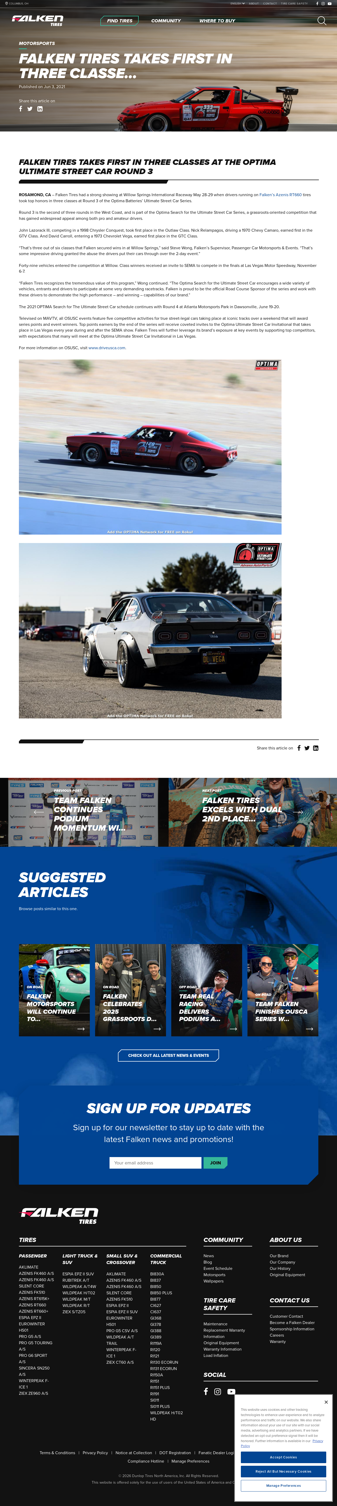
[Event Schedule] (218, 1268)
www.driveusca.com (107, 348)
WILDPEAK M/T (77, 1299)
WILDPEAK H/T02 (79, 1293)
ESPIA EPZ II (30, 1317)
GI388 (155, 1330)
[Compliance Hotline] (146, 1461)
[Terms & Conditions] (57, 1453)
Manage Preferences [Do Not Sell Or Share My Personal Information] (190, 1461)
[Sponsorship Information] (292, 1329)
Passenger (33, 1256)
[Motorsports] (214, 1274)
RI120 (155, 1349)
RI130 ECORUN (164, 1362)
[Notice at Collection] (134, 1453)
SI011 (154, 1400)
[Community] (165, 21)
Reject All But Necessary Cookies (284, 1490)
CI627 (155, 1305)
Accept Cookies (283, 1475)
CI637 (155, 1312)
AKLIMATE (28, 1267)
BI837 (155, 1280)
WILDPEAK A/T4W (79, 1286)
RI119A (156, 1343)
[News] (209, 1256)
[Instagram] (323, 4)
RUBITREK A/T (76, 1280)
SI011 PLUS (160, 1406)
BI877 (155, 1299)
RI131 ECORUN (163, 1368)
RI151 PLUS (160, 1387)
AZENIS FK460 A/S (36, 1273)
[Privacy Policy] (95, 1453)
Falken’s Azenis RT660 (281, 194)
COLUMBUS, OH (18, 3)
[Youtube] (330, 4)
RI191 (154, 1394)
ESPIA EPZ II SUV (78, 1274)
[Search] (322, 20)
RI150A (156, 1375)
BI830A (157, 1274)
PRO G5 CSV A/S (122, 1330)
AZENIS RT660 (32, 1305)
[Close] (326, 1420)
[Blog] (208, 1262)
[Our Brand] (279, 1256)
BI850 (155, 1286)
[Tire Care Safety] (294, 3)
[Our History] (280, 1268)
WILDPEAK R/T (76, 1305)
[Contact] (270, 3)
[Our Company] (282, 1262)
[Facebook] (317, 4)
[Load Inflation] (216, 1355)
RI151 (154, 1381)
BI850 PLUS (161, 1293)
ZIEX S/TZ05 (74, 1312)
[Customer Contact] (286, 1316)
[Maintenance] (215, 1324)
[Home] (38, 21)
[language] (237, 3)
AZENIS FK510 (32, 1292)
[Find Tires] (119, 21)
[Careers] (277, 1335)
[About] (254, 3)
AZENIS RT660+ (33, 1311)
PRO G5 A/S (30, 1336)
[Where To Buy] (217, 21)
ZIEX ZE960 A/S (33, 1393)
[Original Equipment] (287, 1274)
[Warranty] (278, 1341)
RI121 (154, 1356)
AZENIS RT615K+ (34, 1298)
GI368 (155, 1318)
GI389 (155, 1337)
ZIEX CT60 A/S (120, 1362)
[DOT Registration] (175, 1453)
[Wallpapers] (214, 1281)
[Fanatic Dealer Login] (217, 1453)
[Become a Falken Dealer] (292, 1322)
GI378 (155, 1324)
